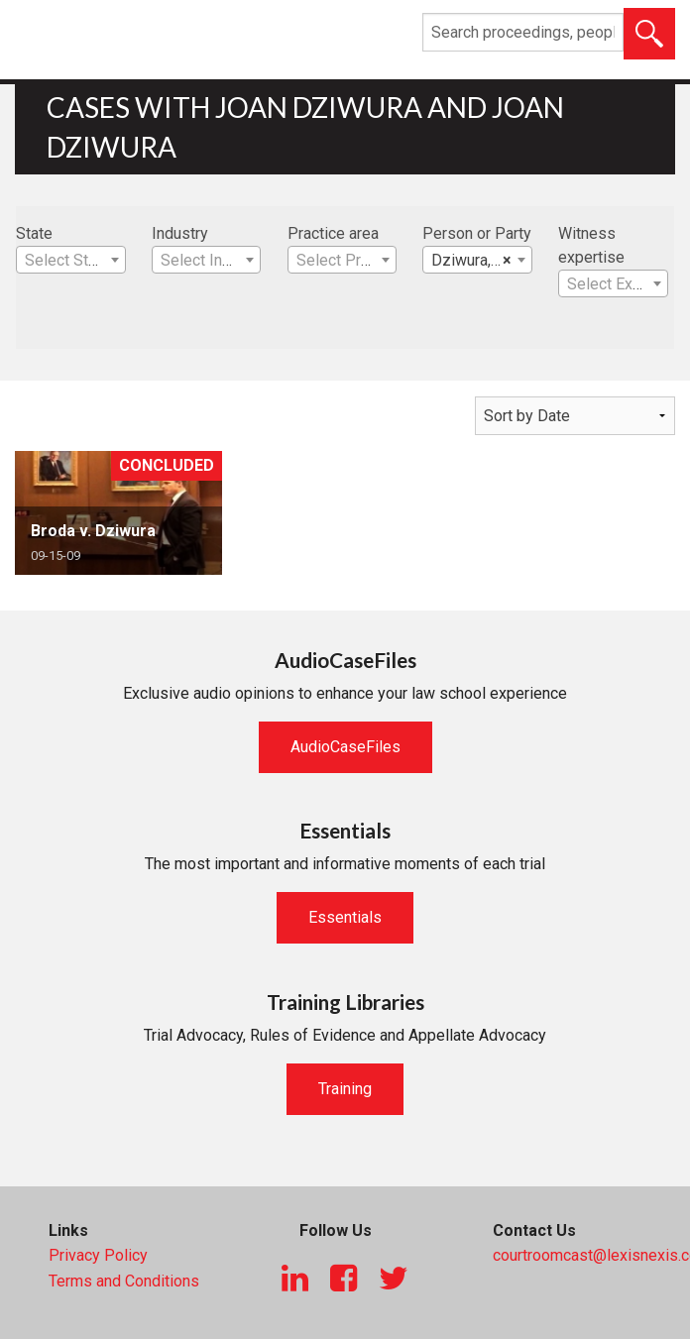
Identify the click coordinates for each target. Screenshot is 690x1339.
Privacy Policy (98, 1255)
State (34, 233)
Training (345, 1088)
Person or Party (476, 233)
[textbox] (71, 261)
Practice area (333, 233)
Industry (180, 233)
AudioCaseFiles (345, 746)
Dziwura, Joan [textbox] (479, 261)
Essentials (345, 917)
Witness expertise (591, 245)
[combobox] (71, 260)
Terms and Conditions (124, 1281)
